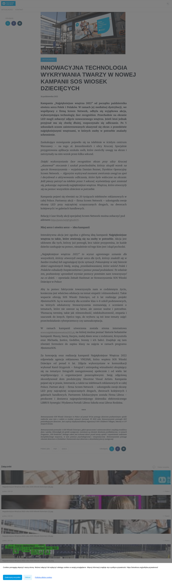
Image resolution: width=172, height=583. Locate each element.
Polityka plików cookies (43, 577)
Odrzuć (27, 577)
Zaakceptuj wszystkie (12, 577)
